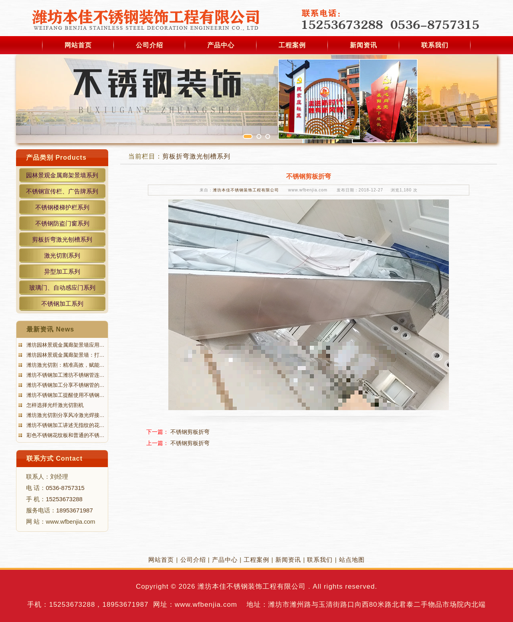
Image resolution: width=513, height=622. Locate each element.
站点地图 (352, 559)
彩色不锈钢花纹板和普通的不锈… (65, 435)
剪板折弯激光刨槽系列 (62, 239)
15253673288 (64, 499)
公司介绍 (149, 45)
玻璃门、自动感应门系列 (62, 287)
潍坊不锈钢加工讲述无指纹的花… (65, 425)
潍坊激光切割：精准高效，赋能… (65, 365)
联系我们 (434, 45)
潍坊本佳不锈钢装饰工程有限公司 (246, 190)
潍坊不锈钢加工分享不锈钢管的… (65, 385)
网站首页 (78, 45)
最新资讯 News (50, 329)
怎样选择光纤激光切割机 (54, 405)
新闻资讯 (363, 45)
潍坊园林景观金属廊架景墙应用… (65, 345)
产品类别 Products (56, 157)
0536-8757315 (65, 487)
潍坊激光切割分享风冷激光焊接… (65, 415)
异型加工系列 (62, 271)
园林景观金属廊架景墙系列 (62, 175)
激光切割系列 (62, 255)
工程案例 (292, 45)
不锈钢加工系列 (62, 303)
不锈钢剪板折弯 (190, 432)
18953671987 (74, 510)
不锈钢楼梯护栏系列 (62, 207)
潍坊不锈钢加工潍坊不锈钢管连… (65, 375)
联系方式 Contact (54, 458)
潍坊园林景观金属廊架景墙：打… (65, 355)
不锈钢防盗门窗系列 (62, 223)
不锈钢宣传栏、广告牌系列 (62, 191)
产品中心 (220, 45)
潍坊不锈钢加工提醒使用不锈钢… (65, 395)
